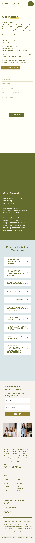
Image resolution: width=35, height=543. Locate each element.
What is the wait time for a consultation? (17, 283)
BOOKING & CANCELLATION (9, 537)
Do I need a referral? (17, 299)
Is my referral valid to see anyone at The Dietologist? (17, 308)
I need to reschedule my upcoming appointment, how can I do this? (17, 272)
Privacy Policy (25, 536)
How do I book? (17, 291)
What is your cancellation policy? (17, 261)
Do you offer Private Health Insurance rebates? (17, 328)
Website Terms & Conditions (11, 536)
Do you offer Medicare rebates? (17, 318)
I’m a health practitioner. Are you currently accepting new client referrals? (17, 349)
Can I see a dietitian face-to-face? (17, 337)
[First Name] (17, 400)
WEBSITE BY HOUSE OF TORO (25, 537)
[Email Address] (17, 407)
